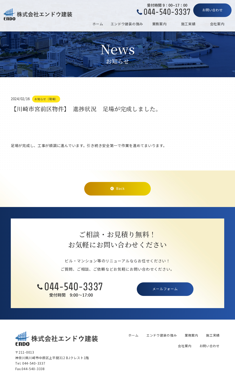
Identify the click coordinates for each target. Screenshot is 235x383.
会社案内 (217, 23)
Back (117, 188)
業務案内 (159, 23)
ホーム (97, 23)
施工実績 (188, 23)
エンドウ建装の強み (127, 23)
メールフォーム (165, 289)
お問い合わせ (212, 9)
